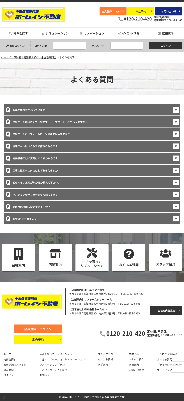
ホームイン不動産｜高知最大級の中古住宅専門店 (33, 14)
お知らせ (45, 375)
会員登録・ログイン (113, 11)
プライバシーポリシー (169, 364)
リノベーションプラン (52, 364)
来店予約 (141, 11)
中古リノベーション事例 (53, 370)
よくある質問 (164, 359)
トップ (7, 354)
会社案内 (134, 364)
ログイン (9, 375)
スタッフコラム (107, 354)
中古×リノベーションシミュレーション (62, 359)
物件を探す (18, 33)
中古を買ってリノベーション (56, 354)
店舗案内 (166, 33)
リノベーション (92, 33)
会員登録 (9, 370)
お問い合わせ (168, 11)
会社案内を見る (166, 310)
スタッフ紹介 (136, 359)
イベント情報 (128, 33)
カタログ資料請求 (167, 354)
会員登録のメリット (15, 364)
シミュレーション (55, 33)
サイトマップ (164, 370)
